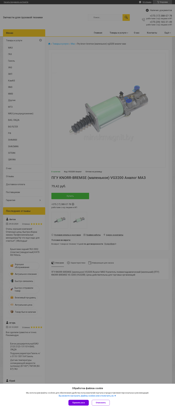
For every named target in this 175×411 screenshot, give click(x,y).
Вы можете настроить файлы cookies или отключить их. (86, 396)
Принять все (78, 402)
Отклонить (101, 402)
